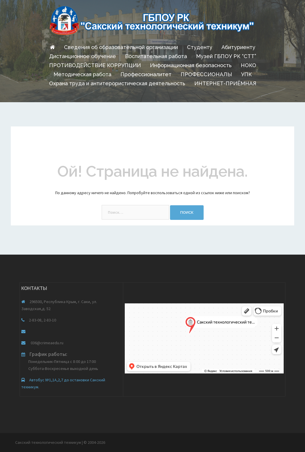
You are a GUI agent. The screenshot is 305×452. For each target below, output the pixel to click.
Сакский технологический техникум (48, 442)
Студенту (199, 47)
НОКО (248, 65)
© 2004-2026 (94, 442)
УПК (246, 74)
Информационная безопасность (191, 65)
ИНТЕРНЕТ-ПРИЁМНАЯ (225, 83)
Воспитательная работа (156, 56)
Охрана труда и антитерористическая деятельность (117, 83)
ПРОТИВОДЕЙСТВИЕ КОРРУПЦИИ (95, 65)
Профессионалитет (145, 74)
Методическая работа (82, 74)
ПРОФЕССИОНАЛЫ (206, 74)
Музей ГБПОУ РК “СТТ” (226, 56)
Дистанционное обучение (82, 56)
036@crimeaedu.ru (46, 342)
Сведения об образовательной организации (121, 47)
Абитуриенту (238, 47)
